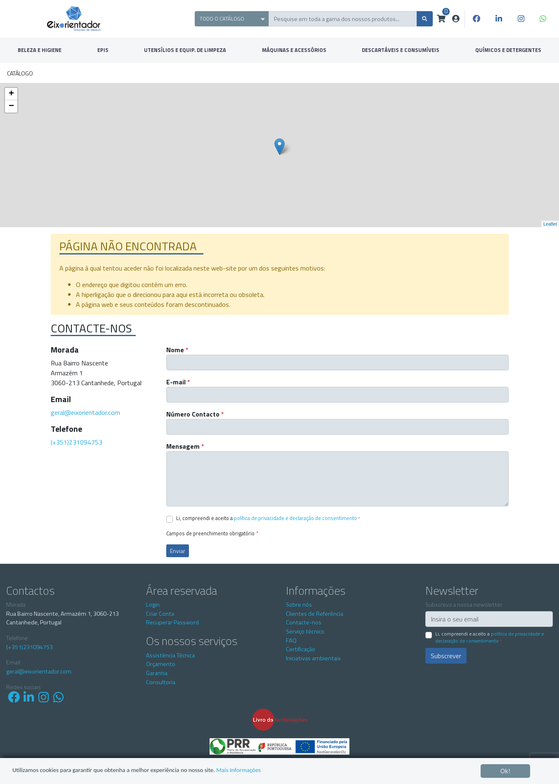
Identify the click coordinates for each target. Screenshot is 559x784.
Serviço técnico (305, 631)
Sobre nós (299, 604)
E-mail (178, 382)
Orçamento (160, 664)
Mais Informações (270, 771)
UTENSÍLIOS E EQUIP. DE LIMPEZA (185, 50)
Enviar (177, 550)
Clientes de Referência (314, 613)
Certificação (300, 649)
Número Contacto (195, 414)
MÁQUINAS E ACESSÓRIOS (294, 50)
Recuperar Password (172, 622)
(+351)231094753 (76, 442)
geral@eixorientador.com (85, 412)
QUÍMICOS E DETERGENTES (508, 50)
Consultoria (160, 682)
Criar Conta (160, 613)
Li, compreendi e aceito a (268, 518)
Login (153, 604)
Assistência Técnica (170, 655)
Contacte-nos (303, 622)
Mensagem (185, 446)
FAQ (291, 640)
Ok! (505, 771)
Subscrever (446, 656)
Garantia (156, 673)
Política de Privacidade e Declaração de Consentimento (295, 518)
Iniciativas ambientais (313, 658)
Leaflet (550, 223)
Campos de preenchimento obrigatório (212, 533)
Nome (177, 350)
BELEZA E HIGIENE (39, 50)
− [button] (11, 106)
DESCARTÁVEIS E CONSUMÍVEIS (400, 50)
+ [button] (11, 94)
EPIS (102, 50)
